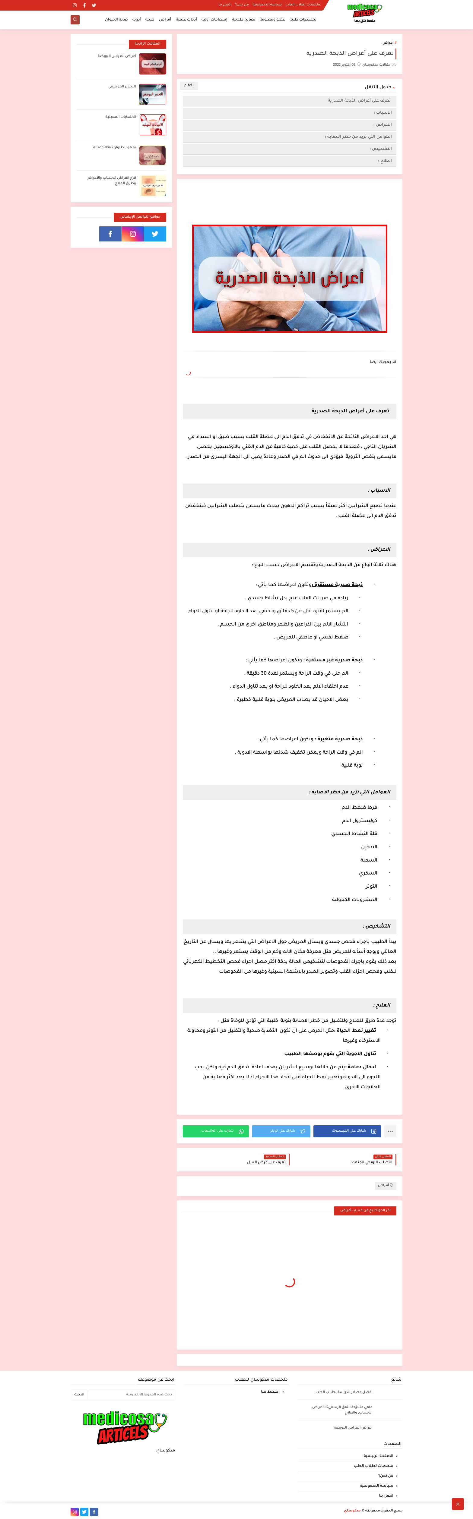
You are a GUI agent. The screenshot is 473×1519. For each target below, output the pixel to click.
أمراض (165, 20)
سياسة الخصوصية (267, 5)
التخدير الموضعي (122, 87)
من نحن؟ (242, 5)
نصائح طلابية (243, 20)
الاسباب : (352, 113)
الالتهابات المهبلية (121, 117)
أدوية (136, 20)
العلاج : (385, 161)
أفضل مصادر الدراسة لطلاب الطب (344, 1393)
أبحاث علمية (186, 20)
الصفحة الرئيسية (378, 1456)
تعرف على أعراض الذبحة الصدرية (352, 101)
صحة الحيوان (116, 20)
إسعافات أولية (214, 20)
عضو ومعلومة (272, 20)
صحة (149, 20)
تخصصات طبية (303, 20)
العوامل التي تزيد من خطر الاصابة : (358, 137)
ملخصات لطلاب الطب (303, 5)
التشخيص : (381, 149)
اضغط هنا (270, 1392)
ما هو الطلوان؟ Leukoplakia (113, 148)
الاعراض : (354, 125)
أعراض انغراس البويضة (117, 56)
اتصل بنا (224, 5)
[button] (347, 1131)
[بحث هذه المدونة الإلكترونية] (132, 1395)
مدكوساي (352, 1511)
